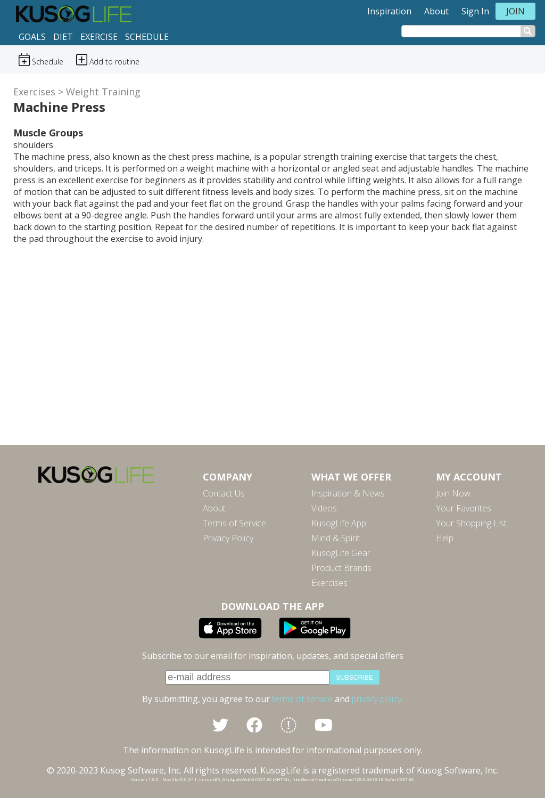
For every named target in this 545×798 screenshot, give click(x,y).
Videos (324, 508)
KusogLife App (338, 523)
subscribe (354, 677)
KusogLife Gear (340, 553)
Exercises (34, 91)
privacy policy (376, 699)
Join (515, 11)
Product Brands (341, 568)
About (436, 11)
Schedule (147, 37)
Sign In (475, 11)
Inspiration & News (348, 493)
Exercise (99, 37)
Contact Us (224, 493)
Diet (63, 37)
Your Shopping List (471, 523)
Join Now (453, 493)
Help (444, 538)
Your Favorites (463, 508)
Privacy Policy (228, 538)
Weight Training (103, 91)
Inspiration (389, 11)
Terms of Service (234, 523)
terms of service (302, 699)
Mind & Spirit (335, 538)
